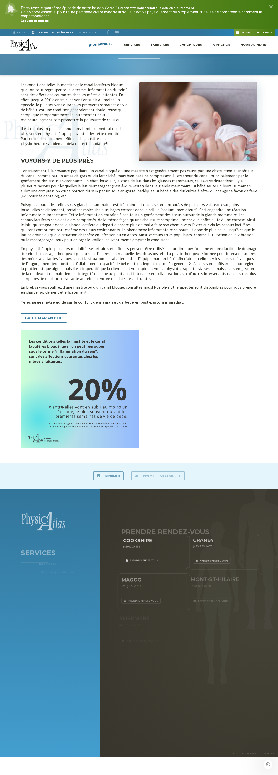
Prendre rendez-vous (230, 30)
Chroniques (190, 44)
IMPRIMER (108, 475)
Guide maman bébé (44, 317)
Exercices (160, 44)
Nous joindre (253, 44)
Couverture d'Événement (58, 32)
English (20, 32)
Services (132, 44)
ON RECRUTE (100, 44)
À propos (221, 44)
